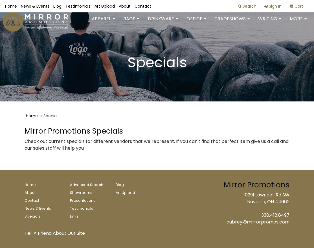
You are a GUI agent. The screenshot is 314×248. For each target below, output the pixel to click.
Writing (269, 22)
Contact (143, 6)
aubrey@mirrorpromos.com (258, 222)
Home (11, 6)
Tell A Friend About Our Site (55, 233)
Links (74, 216)
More (298, 22)
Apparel (103, 22)
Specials (32, 216)
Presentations (82, 200)
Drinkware (163, 22)
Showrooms (81, 192)
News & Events (35, 6)
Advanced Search (86, 184)
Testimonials (78, 6)
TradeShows (232, 22)
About (125, 6)
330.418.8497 (275, 215)
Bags (131, 22)
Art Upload (105, 6)
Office (196, 22)
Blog (57, 6)
